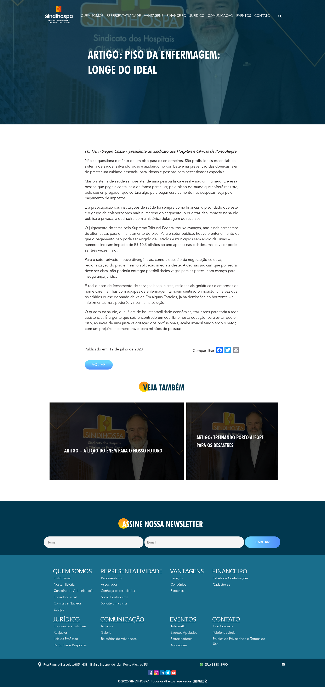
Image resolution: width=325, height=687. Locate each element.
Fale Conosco (223, 626)
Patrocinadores (181, 639)
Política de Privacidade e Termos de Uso (239, 641)
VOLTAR (99, 365)
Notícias (107, 626)
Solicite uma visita (114, 603)
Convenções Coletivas (70, 626)
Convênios (178, 584)
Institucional (62, 578)
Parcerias (177, 591)
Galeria (106, 633)
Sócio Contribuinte (114, 597)
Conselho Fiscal (65, 597)
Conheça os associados (118, 591)
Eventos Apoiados (184, 633)
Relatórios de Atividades (119, 639)
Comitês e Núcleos (67, 603)
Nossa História (64, 584)
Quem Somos (92, 16)
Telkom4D (178, 626)
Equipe (59, 610)
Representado (111, 578)
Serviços (177, 578)
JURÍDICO (196, 16)
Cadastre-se (221, 584)
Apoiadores (179, 645)
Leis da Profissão (66, 639)
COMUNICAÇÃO (220, 16)
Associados (109, 584)
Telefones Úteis (224, 633)
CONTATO (262, 16)
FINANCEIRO (176, 16)
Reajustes (61, 633)
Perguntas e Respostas (70, 645)
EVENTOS (243, 16)
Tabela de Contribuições (231, 578)
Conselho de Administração (74, 591)
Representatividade (124, 16)
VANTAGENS (153, 16)
